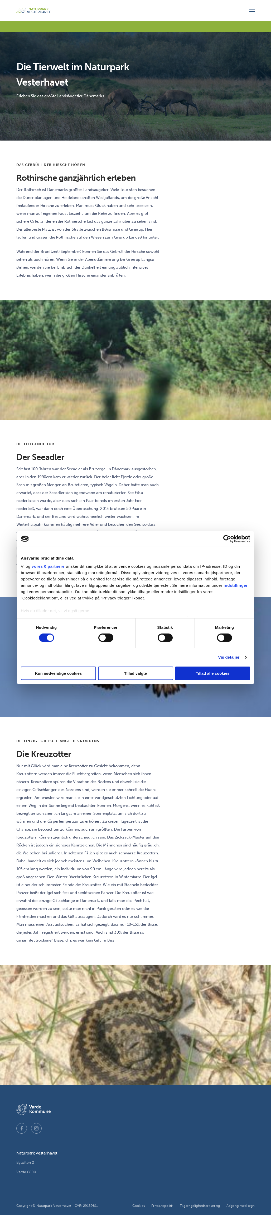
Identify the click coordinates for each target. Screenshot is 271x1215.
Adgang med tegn (240, 1206)
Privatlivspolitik (162, 1206)
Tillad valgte (135, 673)
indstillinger (236, 585)
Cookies (138, 1206)
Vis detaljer (229, 657)
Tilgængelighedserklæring (200, 1206)
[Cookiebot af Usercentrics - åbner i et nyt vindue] (227, 539)
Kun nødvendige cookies (58, 673)
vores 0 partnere (48, 566)
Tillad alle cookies (212, 673)
